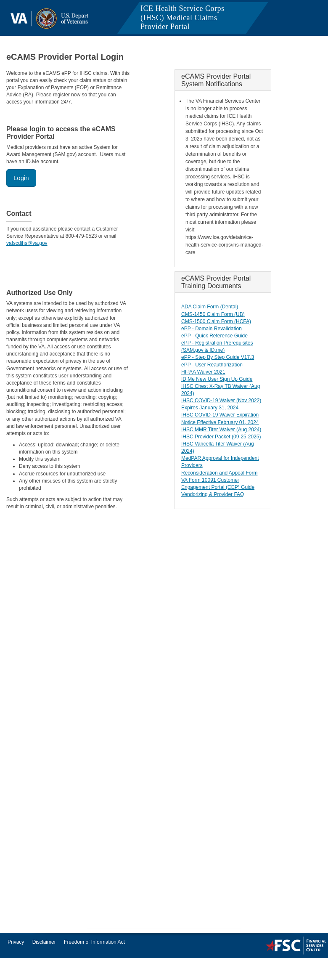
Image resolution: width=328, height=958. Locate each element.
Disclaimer (44, 942)
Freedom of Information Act (94, 942)
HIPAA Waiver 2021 (203, 372)
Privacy (16, 942)
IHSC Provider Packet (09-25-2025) (221, 437)
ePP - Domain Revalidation (211, 329)
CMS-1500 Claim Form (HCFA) (216, 321)
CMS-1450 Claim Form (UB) (213, 314)
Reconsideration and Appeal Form (219, 473)
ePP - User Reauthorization (212, 365)
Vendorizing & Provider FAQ (212, 494)
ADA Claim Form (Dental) (209, 307)
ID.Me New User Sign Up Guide (216, 379)
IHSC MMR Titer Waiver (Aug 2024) (221, 430)
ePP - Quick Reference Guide (214, 336)
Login (21, 177)
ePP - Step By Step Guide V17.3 (217, 357)
